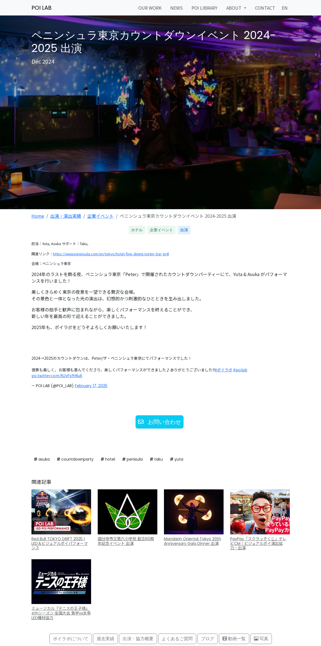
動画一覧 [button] (234, 639)
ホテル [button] (137, 230)
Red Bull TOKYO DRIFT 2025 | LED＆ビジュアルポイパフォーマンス (59, 543)
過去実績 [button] (105, 639)
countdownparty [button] (75, 459)
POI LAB (41, 8)
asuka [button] (42, 459)
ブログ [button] (207, 639)
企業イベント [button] (161, 230)
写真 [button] (261, 639)
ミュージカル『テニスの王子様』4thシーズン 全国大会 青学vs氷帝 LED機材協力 (61, 613)
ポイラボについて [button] (70, 639)
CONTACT (265, 7)
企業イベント (100, 215)
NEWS (176, 7)
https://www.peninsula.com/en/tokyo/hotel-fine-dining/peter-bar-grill (111, 253)
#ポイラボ (223, 369)
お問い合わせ (159, 422)
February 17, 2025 (91, 385)
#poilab (240, 369)
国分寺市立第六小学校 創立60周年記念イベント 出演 (126, 541)
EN (285, 7)
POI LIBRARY (204, 7)
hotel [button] (108, 459)
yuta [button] (176, 459)
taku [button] (156, 459)
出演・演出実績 (65, 215)
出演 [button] (184, 230)
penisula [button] (132, 459)
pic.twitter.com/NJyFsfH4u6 (56, 375)
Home (37, 215)
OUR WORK (149, 7)
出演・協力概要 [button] (138, 639)
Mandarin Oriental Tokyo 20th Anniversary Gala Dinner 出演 (192, 541)
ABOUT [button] (234, 7)
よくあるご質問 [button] (177, 639)
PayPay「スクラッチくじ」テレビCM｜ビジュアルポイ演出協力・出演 (258, 543)
